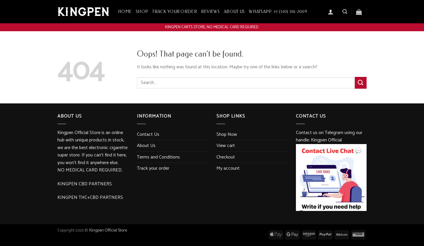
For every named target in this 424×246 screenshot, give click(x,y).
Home (125, 11)
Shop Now (226, 134)
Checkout (225, 157)
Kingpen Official (326, 140)
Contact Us (148, 134)
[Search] (344, 11)
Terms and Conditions (158, 157)
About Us (234, 11)
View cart (225, 146)
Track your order (174, 11)
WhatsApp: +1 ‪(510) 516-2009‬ (278, 11)
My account (228, 168)
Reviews (210, 11)
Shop (142, 11)
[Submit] (361, 82)
